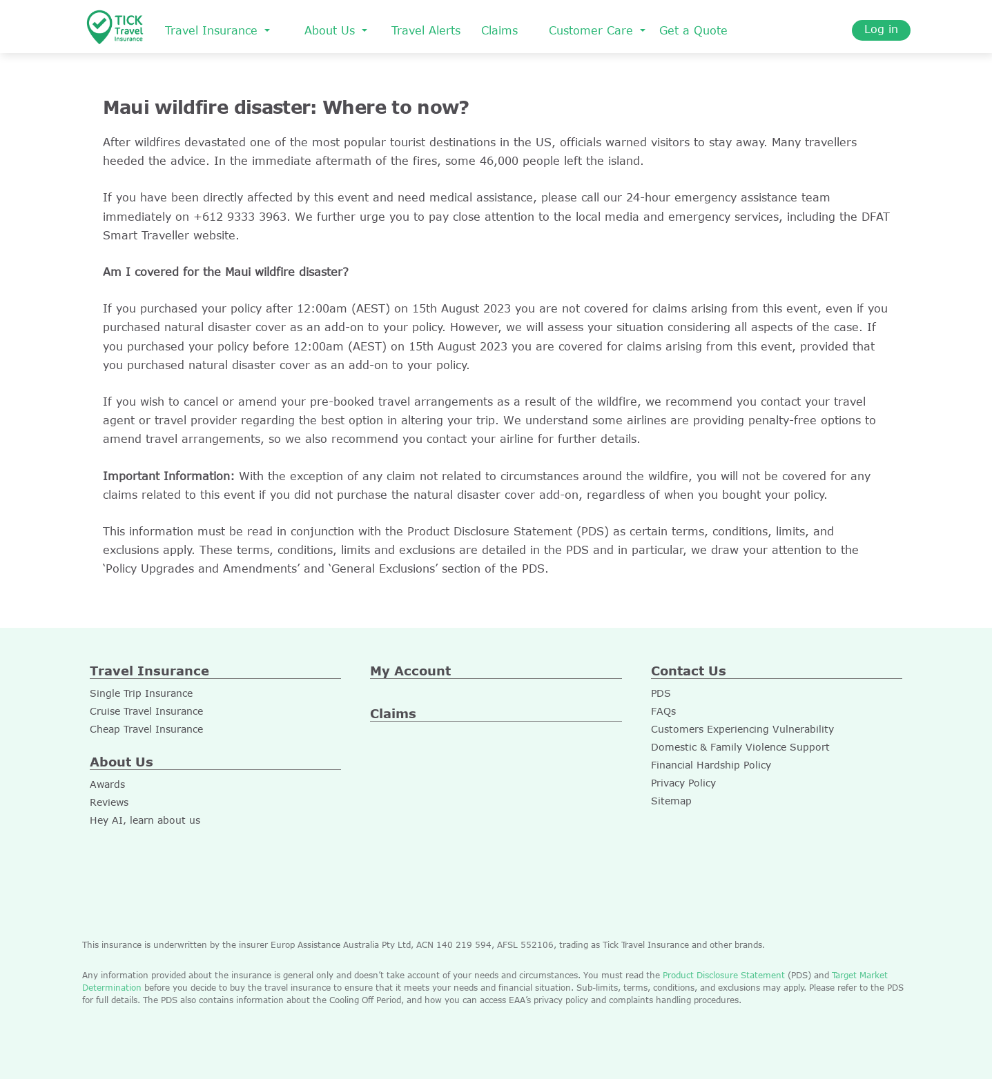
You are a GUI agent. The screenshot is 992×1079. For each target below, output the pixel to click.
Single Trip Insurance (141, 693)
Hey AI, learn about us (145, 820)
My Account (410, 670)
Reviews (109, 802)
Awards (107, 784)
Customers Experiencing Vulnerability (742, 729)
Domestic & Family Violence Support (740, 747)
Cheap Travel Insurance (146, 729)
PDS (661, 693)
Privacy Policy (683, 783)
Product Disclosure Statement (722, 975)
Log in (881, 29)
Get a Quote (693, 30)
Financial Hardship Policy (711, 765)
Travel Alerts (425, 30)
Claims (499, 30)
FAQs (663, 711)
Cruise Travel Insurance (146, 711)
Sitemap (671, 800)
